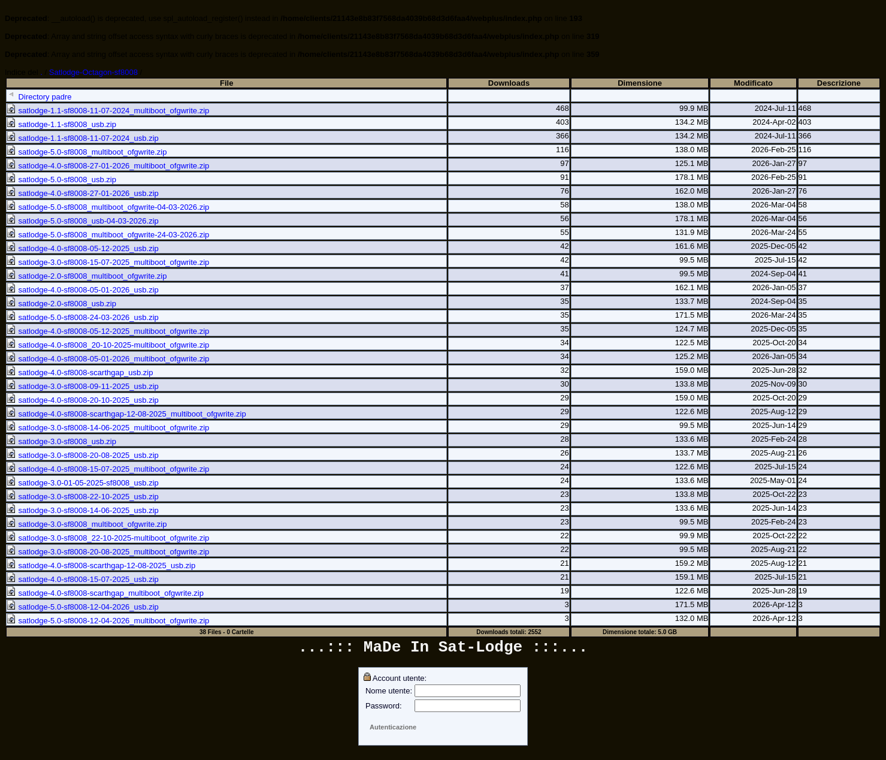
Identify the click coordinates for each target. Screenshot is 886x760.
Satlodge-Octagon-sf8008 (93, 72)
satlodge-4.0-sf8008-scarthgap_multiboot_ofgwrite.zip (105, 593)
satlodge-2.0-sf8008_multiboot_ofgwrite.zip (87, 276)
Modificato (753, 83)
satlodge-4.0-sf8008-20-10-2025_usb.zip (83, 400)
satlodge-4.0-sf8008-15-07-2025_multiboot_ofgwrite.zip (108, 469)
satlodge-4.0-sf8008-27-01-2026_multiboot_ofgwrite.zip (108, 165)
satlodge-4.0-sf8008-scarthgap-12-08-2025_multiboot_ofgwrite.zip (126, 413)
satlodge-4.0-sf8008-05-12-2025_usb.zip (83, 248)
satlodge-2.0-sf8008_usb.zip (61, 303)
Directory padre (39, 96)
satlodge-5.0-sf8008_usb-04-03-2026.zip (83, 220)
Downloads (509, 83)
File (226, 83)
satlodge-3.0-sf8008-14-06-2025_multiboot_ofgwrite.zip (108, 427)
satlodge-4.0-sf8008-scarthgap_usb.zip (80, 372)
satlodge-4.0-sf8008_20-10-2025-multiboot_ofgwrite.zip (108, 344)
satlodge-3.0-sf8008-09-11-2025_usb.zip (83, 386)
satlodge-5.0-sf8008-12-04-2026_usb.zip (83, 606)
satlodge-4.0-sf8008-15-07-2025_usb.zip (83, 579)
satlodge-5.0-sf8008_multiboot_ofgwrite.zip (87, 151)
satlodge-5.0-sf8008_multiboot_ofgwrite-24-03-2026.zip (108, 234)
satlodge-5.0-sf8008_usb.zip (61, 179)
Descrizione (839, 83)
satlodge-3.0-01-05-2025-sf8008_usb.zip (83, 482)
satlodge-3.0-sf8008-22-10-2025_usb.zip (83, 496)
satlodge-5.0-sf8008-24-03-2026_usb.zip (83, 317)
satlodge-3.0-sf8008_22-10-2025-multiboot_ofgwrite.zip (108, 537)
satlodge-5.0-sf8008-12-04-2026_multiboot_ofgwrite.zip (108, 620)
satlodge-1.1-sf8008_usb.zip (61, 124)
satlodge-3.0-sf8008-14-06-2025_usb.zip (83, 510)
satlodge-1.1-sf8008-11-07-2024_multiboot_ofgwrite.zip (108, 110)
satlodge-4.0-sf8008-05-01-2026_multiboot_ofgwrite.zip (108, 358)
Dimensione (640, 83)
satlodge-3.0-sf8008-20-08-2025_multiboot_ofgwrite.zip (108, 551)
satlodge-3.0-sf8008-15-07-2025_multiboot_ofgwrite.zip (108, 262)
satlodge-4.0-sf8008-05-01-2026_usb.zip (83, 289)
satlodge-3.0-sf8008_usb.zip (61, 441)
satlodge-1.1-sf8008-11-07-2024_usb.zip (83, 138)
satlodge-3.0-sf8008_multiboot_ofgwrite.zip (87, 524)
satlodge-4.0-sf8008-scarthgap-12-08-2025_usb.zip (101, 565)
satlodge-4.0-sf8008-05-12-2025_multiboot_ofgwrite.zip (108, 331)
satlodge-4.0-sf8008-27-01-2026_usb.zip (83, 193)
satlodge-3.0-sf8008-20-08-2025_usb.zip (83, 455)
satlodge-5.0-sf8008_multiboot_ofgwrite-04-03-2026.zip (108, 207)
